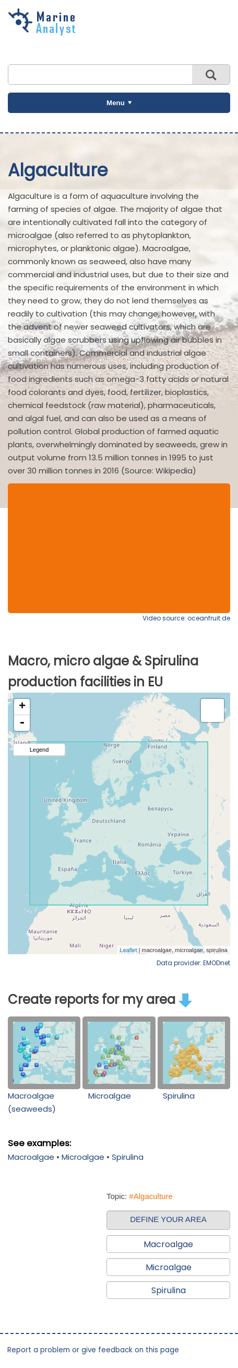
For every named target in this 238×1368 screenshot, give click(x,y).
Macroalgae (31, 1156)
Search (211, 74)
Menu (115, 103)
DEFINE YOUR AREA (168, 1219)
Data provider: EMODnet (193, 962)
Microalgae (109, 1095)
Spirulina (179, 1095)
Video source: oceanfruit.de (186, 618)
